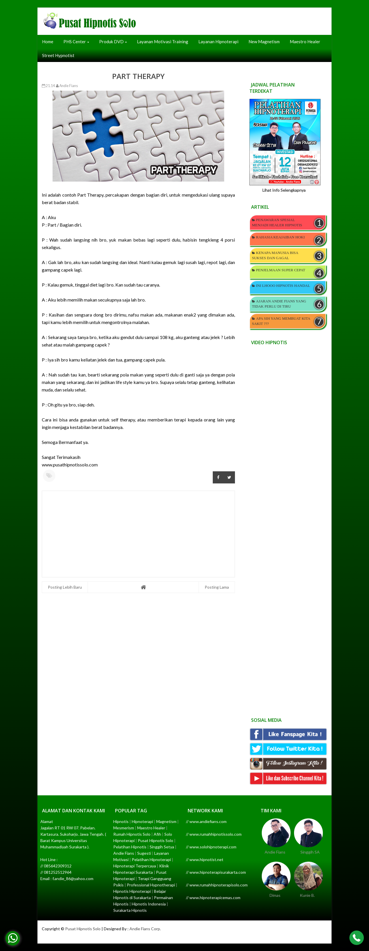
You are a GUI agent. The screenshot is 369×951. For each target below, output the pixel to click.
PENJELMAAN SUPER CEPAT (280, 270)
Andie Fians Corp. (145, 928)
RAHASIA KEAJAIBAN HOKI (280, 237)
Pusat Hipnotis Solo (83, 928)
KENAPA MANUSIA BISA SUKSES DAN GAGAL (275, 255)
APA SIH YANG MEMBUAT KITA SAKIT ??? (281, 321)
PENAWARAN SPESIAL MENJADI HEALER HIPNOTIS (277, 222)
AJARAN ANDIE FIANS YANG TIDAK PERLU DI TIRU (279, 303)
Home (47, 41)
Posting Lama (217, 587)
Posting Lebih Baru (65, 587)
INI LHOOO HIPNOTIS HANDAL (283, 285)
